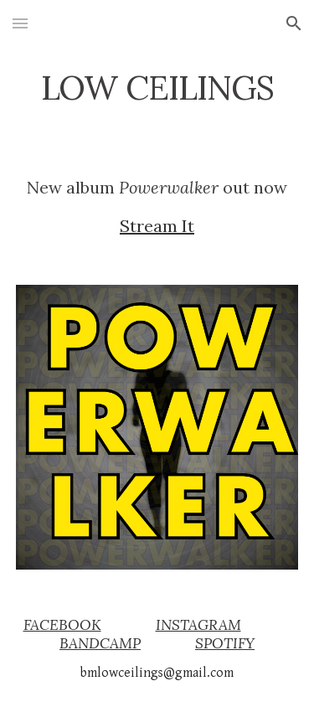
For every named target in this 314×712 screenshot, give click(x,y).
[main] (157, 88)
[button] (20, 23)
